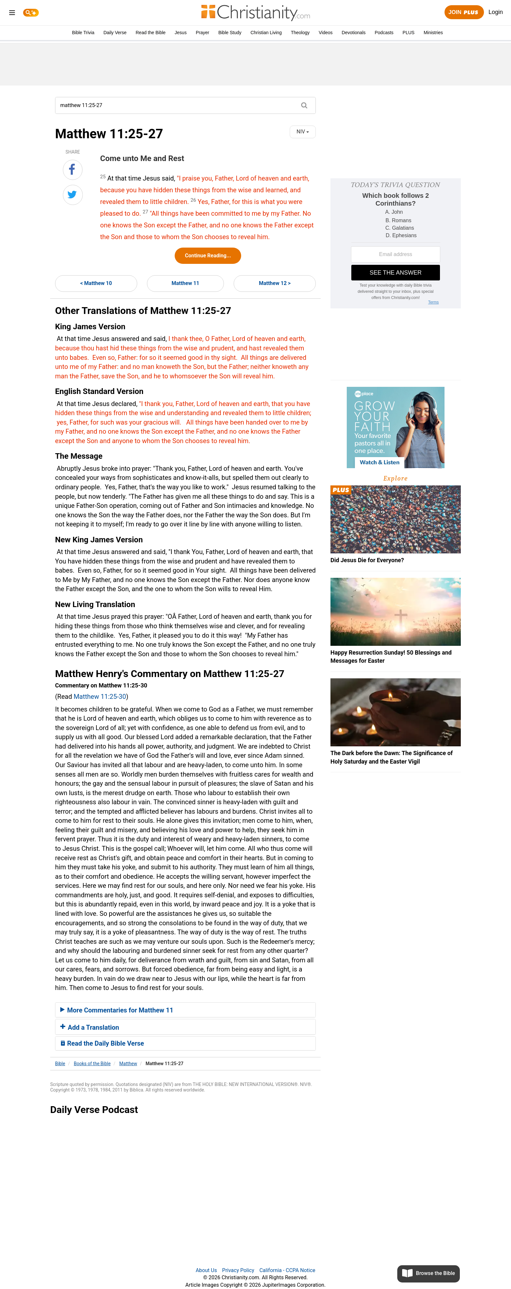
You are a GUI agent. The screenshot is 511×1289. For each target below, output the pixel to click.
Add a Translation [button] (89, 1027)
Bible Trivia (83, 32)
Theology (300, 32)
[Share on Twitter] (73, 195)
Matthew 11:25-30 (100, 696)
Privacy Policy (238, 1270)
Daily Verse (114, 32)
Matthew (128, 1063)
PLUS (408, 32)
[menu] (12, 14)
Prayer (202, 32)
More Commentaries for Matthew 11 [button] (116, 1010)
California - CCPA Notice (287, 1270)
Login (496, 12)
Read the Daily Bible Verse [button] (102, 1043)
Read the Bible (151, 32)
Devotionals (354, 32)
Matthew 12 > (274, 283)
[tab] (185, 1010)
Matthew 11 (185, 283)
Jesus (181, 32)
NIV (303, 132)
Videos (326, 32)
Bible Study (229, 32)
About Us (206, 1270)
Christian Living (266, 32)
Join (464, 12)
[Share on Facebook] (72, 170)
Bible (60, 1063)
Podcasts (384, 32)
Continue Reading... (208, 255)
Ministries (433, 32)
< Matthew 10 (96, 283)
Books (92, 1063)
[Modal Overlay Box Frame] (395, 243)
